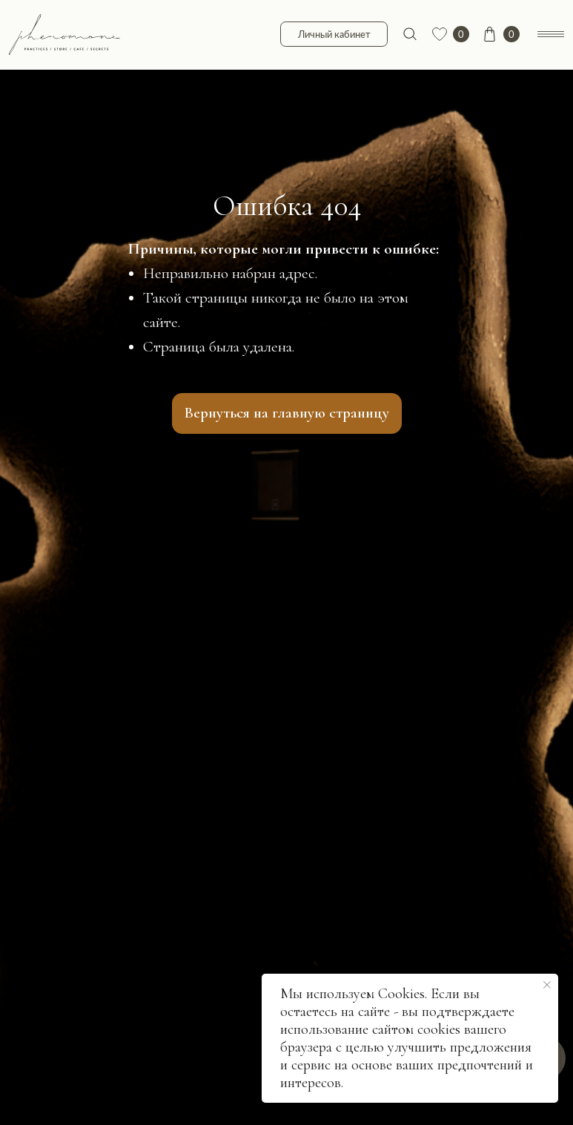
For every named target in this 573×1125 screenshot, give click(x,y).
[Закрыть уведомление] (547, 984)
